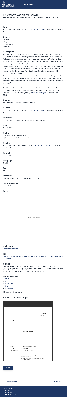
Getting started (7, 392)
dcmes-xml (9, 283)
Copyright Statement (9, 394)
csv (6, 281)
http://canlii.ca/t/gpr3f (38, 29)
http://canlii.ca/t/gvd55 (39, 93)
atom (7, 279)
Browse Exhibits (8, 388)
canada (5, 256)
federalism (26, 256)
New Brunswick (55, 256)
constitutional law (15, 256)
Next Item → (57, 382)
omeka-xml (9, 288)
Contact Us (6, 390)
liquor (47, 256)
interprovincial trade (37, 256)
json (6, 286)
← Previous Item (11, 382)
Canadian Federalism (10, 249)
